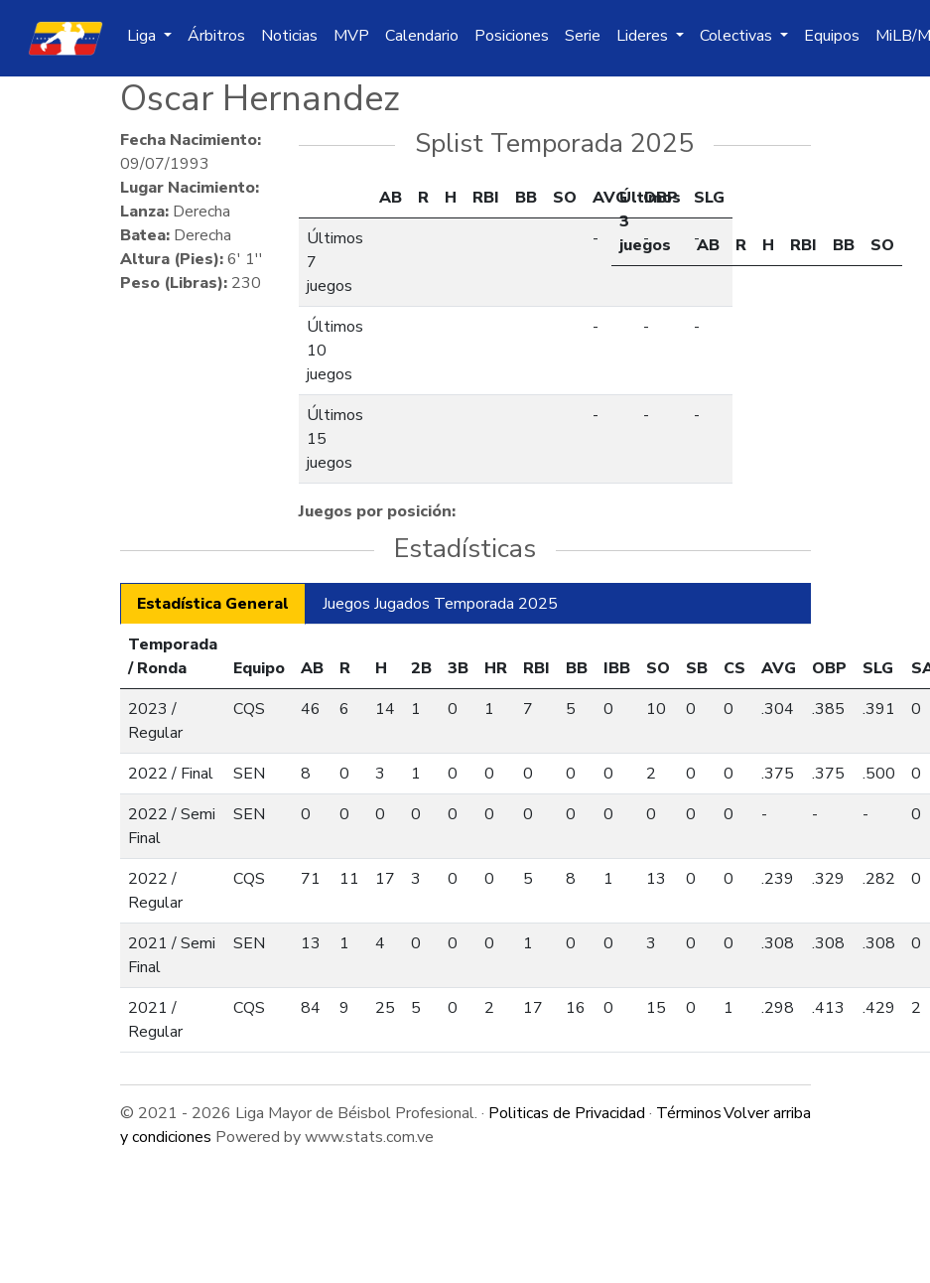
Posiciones (511, 36)
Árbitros (216, 36)
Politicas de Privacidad (566, 1113)
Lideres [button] (644, 36)
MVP (351, 36)
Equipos (832, 36)
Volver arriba (767, 1113)
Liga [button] (143, 36)
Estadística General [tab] (213, 604)
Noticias (289, 36)
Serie (582, 36)
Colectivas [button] (738, 36)
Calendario (422, 36)
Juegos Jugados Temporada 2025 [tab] (440, 604)
